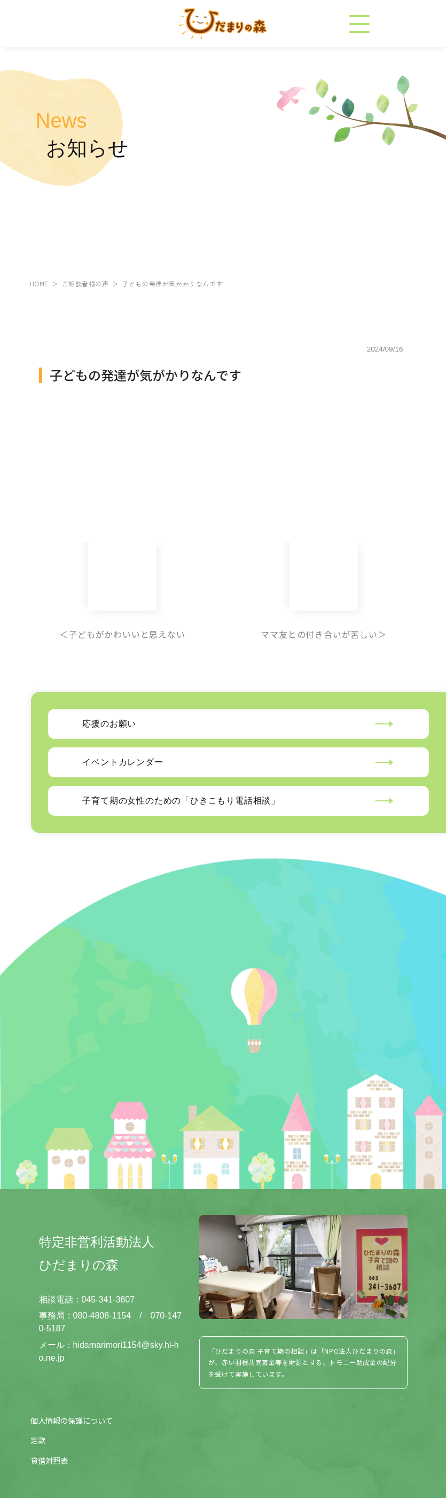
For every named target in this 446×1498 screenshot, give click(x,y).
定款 (37, 1440)
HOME (39, 283)
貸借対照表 (49, 1460)
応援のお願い (109, 723)
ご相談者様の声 (84, 283)
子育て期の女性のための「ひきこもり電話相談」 (181, 800)
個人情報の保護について (71, 1420)
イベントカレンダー (122, 762)
